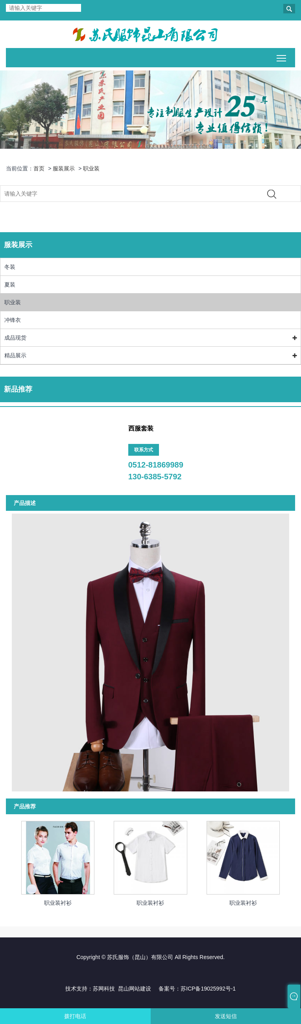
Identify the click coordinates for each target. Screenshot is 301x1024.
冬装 (9, 267)
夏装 (9, 284)
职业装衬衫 (58, 903)
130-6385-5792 (155, 476)
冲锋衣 (12, 320)
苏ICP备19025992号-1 (208, 988)
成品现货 (15, 338)
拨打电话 (75, 1016)
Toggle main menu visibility (282, 57)
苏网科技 (104, 988)
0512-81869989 (155, 464)
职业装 (91, 168)
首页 (38, 168)
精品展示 (15, 355)
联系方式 (143, 450)
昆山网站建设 (134, 988)
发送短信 (226, 1016)
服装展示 (64, 168)
